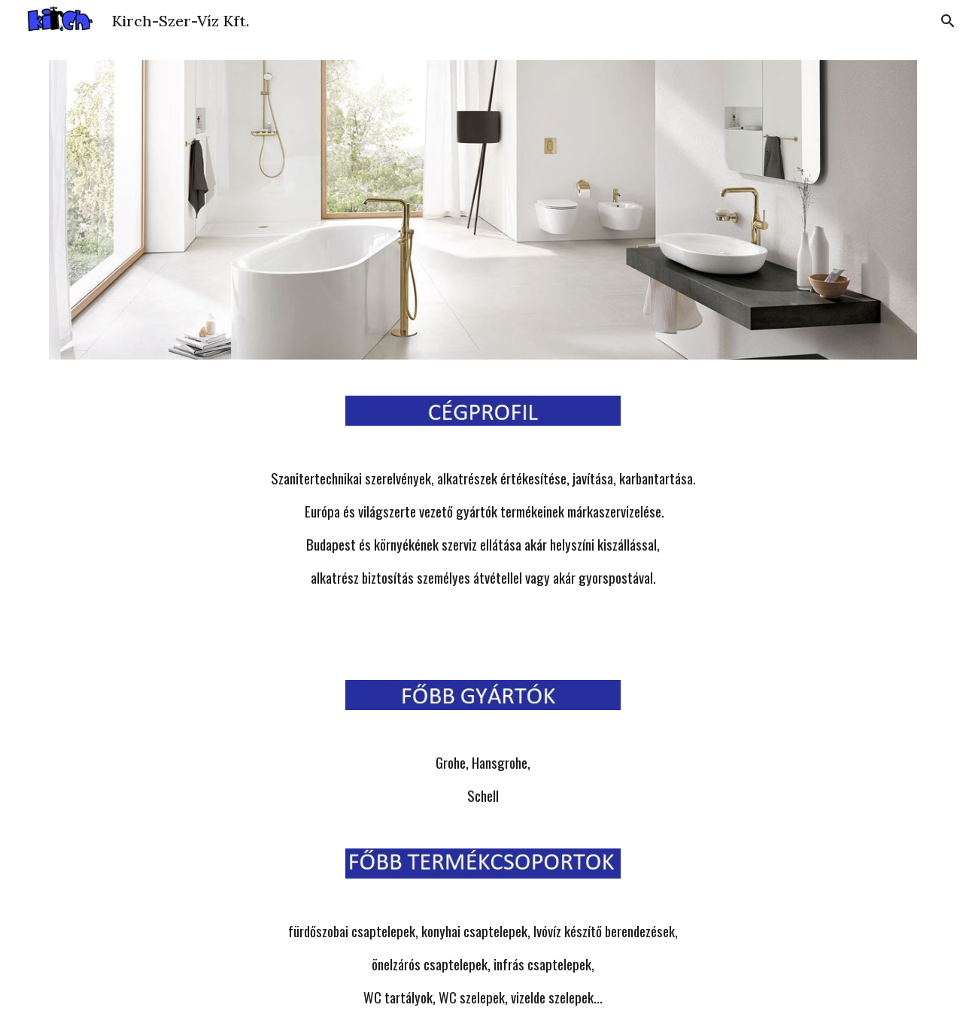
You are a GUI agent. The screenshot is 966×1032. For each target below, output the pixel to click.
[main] (483, 528)
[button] (948, 21)
